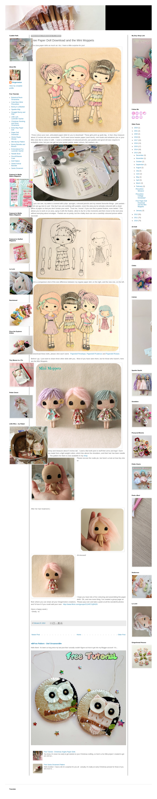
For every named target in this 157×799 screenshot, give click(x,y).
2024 (136, 128)
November (140, 158)
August (139, 168)
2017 (136, 140)
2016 (136, 143)
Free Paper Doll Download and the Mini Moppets (141, 204)
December (140, 155)
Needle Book (16, 154)
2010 (136, 221)
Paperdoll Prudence (94, 354)
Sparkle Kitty (15, 109)
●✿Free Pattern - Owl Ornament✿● (46, 643)
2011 (136, 218)
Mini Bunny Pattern (18, 142)
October (139, 161)
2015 (136, 146)
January (139, 211)
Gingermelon (17, 82)
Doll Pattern (15, 161)
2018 (136, 137)
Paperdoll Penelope (78, 354)
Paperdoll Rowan (112, 354)
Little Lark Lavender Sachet (17, 118)
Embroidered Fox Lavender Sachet (17, 150)
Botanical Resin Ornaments (16, 98)
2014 (136, 149)
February (139, 186)
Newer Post (36, 635)
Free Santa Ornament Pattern (54, 765)
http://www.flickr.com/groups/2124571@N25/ (80, 604)
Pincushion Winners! (140, 190)
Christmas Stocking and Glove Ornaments (18, 123)
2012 (136, 214)
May (138, 177)
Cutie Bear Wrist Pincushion (17, 103)
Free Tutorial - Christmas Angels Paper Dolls (59, 752)
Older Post (121, 635)
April (138, 180)
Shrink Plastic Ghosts (16, 138)
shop (85, 456)
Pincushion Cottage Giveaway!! (141, 196)
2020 (136, 134)
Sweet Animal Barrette (16, 164)
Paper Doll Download (15, 133)
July (137, 171)
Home (79, 635)
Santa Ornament (17, 168)
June (138, 174)
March (138, 183)
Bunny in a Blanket (18, 107)
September (140, 165)
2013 (136, 153)
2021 (136, 131)
